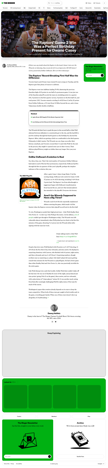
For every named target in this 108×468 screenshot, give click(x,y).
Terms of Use (7, 463)
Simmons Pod (88, 8)
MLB (67, 8)
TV (43, 8)
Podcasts (96, 3)
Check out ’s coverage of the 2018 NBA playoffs (29, 200)
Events (81, 8)
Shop (89, 416)
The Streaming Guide (58, 8)
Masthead (54, 416)
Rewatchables (97, 8)
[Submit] (102, 75)
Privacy (12, 463)
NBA (25, 8)
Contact (19, 416)
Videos (88, 3)
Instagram (100, 463)
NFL (39, 8)
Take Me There (80, 456)
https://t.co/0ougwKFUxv (68, 236)
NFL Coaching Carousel (15, 8)
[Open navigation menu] (104, 3)
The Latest (5, 8)
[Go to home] (8, 3)
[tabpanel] (54, 119)
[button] (54, 3)
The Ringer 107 (73, 8)
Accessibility (19, 463)
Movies (48, 8)
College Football (32, 8)
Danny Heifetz (13, 65)
